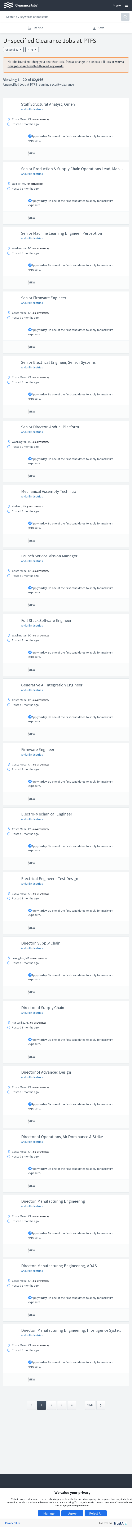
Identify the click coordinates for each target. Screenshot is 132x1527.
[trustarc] (120, 1522)
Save (98, 28)
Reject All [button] (95, 1513)
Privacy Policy (12, 1522)
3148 (90, 1405)
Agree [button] (72, 1513)
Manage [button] (48, 1513)
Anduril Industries (32, 109)
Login (117, 5)
